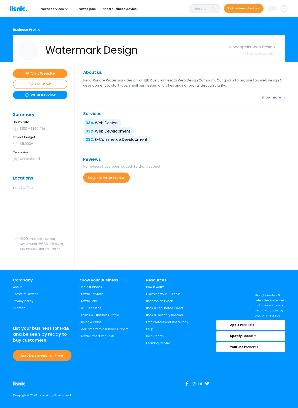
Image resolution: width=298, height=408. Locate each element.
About (17, 287)
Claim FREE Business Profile (99, 315)
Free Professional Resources (167, 322)
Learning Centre (158, 343)
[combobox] (182, 8)
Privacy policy (23, 301)
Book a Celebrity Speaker (164, 315)
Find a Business (91, 287)
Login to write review (106, 177)
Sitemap (19, 308)
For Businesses (90, 308)
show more (273, 97)
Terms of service (25, 294)
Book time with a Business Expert (104, 329)
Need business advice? (124, 9)
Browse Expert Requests (97, 336)
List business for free (42, 355)
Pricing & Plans (90, 322)
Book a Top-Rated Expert (164, 308)
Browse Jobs (89, 301)
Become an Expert (160, 301)
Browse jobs (89, 9)
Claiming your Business (163, 294)
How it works (155, 287)
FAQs (150, 329)
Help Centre (155, 336)
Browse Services (91, 294)
